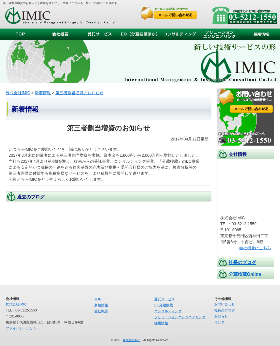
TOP (97, 299)
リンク (219, 322)
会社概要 (101, 311)
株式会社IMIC (60, 16)
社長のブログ (242, 262)
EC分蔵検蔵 (163, 305)
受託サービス (164, 299)
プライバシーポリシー (23, 328)
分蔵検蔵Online (245, 274)
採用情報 (161, 323)
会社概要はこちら (255, 248)
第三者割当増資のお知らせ (79, 92)
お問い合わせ (224, 304)
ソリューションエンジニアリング (180, 317)
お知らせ (221, 316)
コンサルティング (168, 311)
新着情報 (43, 92)
